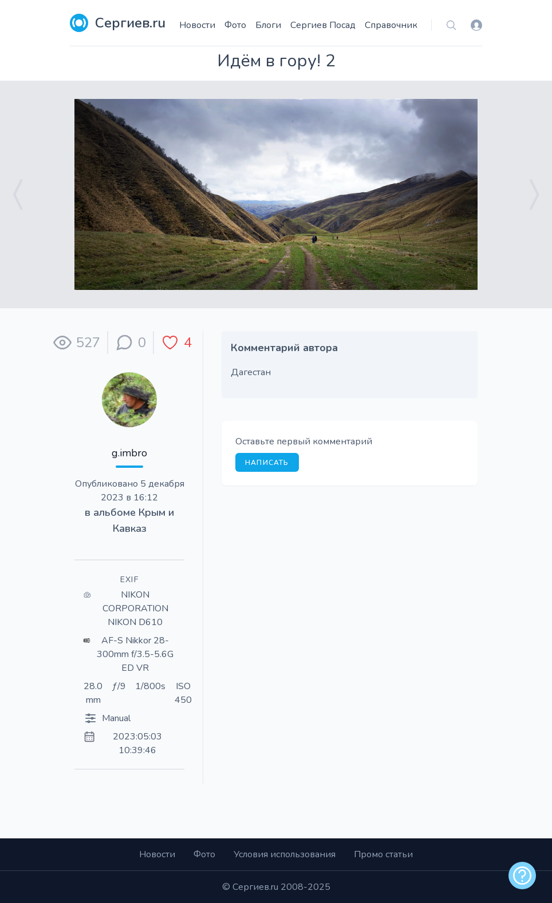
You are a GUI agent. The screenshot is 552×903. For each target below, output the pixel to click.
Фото (235, 25)
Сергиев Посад (323, 25)
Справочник (391, 25)
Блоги (268, 25)
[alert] (522, 875)
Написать (267, 462)
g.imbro (129, 453)
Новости (197, 25)
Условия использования (285, 854)
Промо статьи (383, 854)
